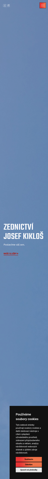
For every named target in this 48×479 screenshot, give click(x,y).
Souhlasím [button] (29, 459)
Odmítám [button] (29, 465)
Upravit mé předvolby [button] (28, 470)
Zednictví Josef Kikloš (24, 232)
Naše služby (11, 253)
